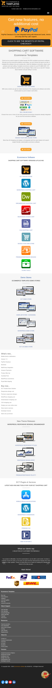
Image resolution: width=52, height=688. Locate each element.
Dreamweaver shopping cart (9, 399)
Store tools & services (7, 408)
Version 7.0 (4, 359)
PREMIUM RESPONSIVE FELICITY (26, 475)
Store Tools (26, 270)
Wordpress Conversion (26, 514)
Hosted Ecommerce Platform (8, 653)
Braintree (3, 364)
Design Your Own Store (26, 243)
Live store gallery (5, 600)
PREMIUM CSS (26, 528)
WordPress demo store (26, 331)
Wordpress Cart (5, 656)
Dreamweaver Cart (5, 659)
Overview (26, 123)
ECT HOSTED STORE (26, 176)
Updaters (3, 598)
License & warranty (5, 603)
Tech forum (3, 617)
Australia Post (5, 376)
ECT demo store (25, 299)
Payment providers (5, 624)
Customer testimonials (6, 640)
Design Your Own (5, 657)
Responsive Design (5, 654)
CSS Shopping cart (26, 230)
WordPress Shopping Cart (26, 190)
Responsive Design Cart (26, 216)
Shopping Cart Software (26, 86)
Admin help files (5, 614)
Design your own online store (26, 137)
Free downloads (5, 625)
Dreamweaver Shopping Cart (26, 203)
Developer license (6, 410)
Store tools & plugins (6, 627)
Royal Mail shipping (6, 381)
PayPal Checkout (6, 362)
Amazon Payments (6, 370)
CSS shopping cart (6, 402)
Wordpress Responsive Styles (26, 445)
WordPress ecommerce (7, 378)
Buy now (3, 595)
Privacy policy (4, 646)
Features (26, 98)
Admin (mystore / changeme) (26, 315)
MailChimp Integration (7, 367)
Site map (3, 601)
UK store (3, 643)
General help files (5, 612)
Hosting (3, 628)
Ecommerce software (19, 666)
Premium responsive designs (9, 394)
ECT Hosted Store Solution (8, 388)
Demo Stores (26, 277)
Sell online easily (26, 112)
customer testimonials (31, 551)
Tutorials (3, 616)
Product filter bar (5, 373)
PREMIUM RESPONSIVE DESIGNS (26, 257)
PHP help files (4, 611)
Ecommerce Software (26, 157)
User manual (4, 630)
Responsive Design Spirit (26, 460)
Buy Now (26, 149)
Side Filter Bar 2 (26, 541)
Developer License (5, 661)
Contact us (3, 638)
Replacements (4, 632)
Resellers (3, 645)
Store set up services (7, 413)
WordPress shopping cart (8, 397)
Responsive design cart (7, 391)
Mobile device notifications (8, 356)
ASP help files (4, 609)
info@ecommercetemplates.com (32, 8)
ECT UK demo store (26, 346)
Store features (4, 596)
